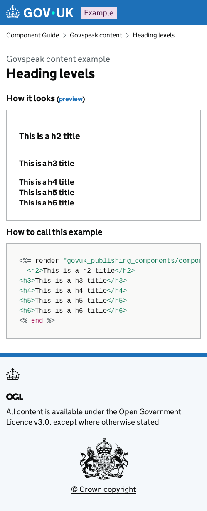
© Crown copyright (103, 489)
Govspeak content (96, 35)
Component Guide (32, 35)
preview (70, 99)
